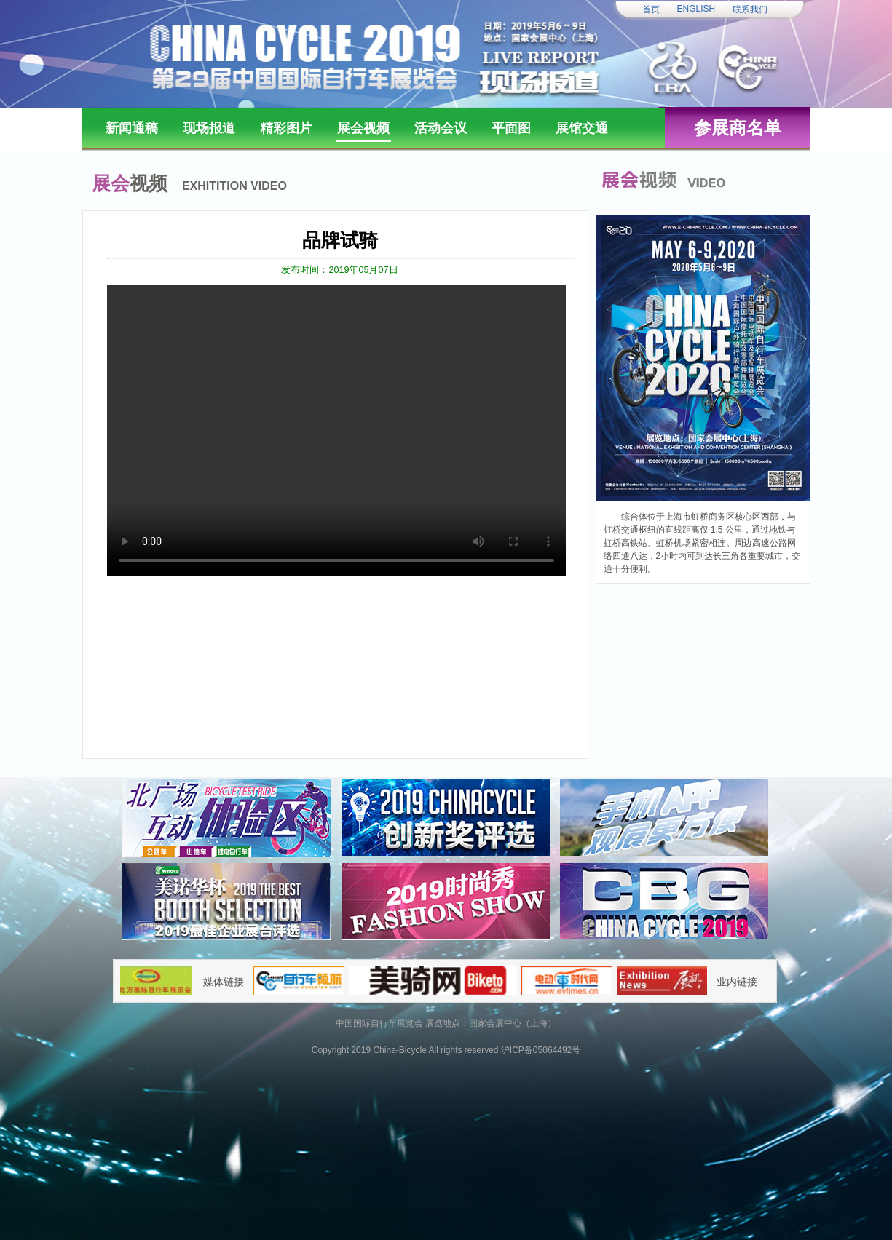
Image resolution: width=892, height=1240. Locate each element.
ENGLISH (696, 9)
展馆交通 (582, 128)
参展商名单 (737, 128)
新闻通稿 (132, 128)
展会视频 (363, 128)
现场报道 (209, 128)
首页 (651, 9)
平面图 (511, 128)
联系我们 (750, 9)
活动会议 (440, 128)
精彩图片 (286, 128)
